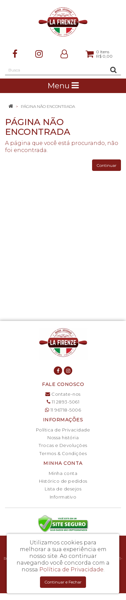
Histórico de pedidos (63, 481)
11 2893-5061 (63, 401)
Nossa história (63, 437)
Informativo (63, 497)
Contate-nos (63, 394)
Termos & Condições (63, 453)
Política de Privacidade (63, 429)
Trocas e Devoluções (63, 445)
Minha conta (63, 473)
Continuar (106, 165)
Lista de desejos (63, 488)
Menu (63, 85)
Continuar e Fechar (63, 581)
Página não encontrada (48, 106)
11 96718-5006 (63, 410)
